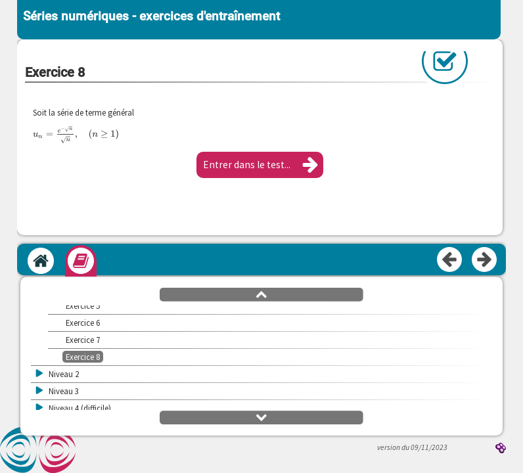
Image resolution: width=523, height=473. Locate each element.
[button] (259, 165)
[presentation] (76, 134)
